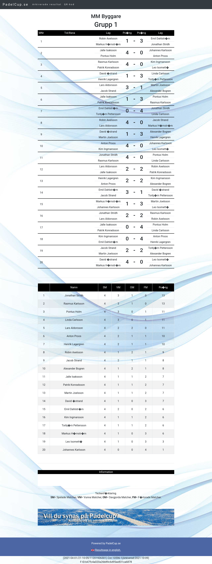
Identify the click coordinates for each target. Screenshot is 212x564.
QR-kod (69, 4)
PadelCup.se (15, 4)
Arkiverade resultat (47, 4)
